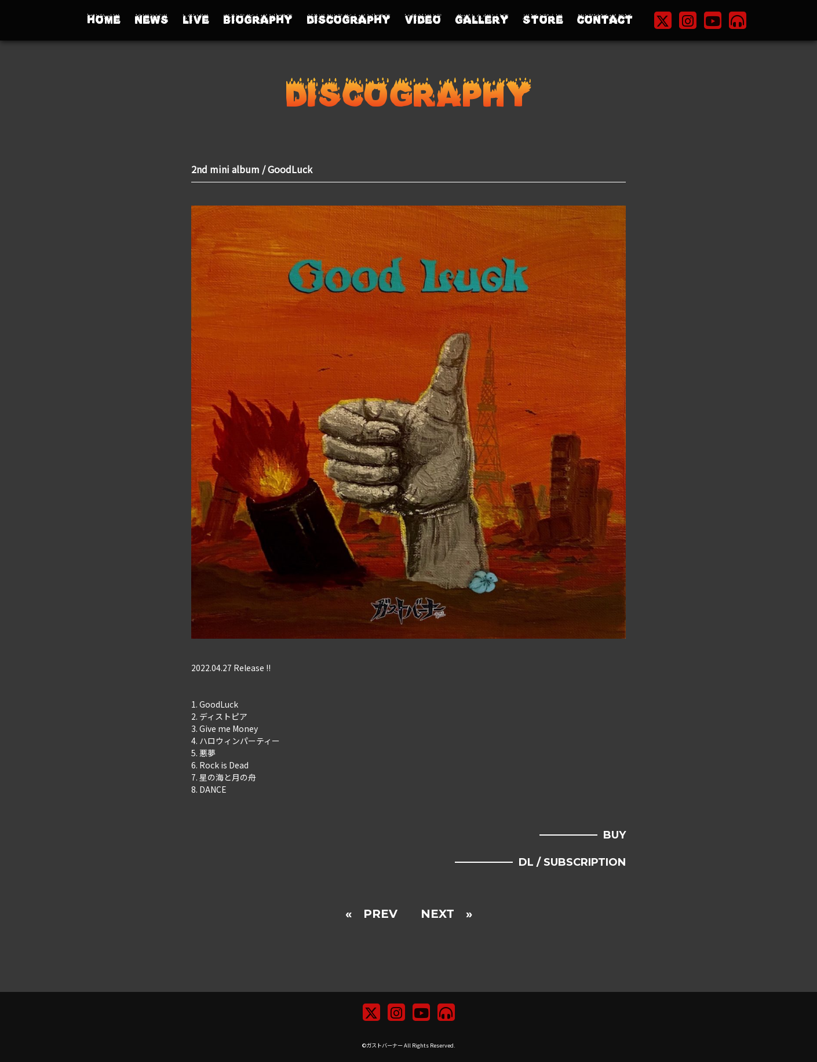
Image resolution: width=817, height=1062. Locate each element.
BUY (614, 835)
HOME (104, 20)
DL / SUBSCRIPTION (572, 862)
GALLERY (482, 20)
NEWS (151, 20)
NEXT (437, 914)
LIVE (196, 20)
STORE (543, 20)
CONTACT (605, 20)
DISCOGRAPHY (349, 20)
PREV (380, 914)
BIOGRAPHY (258, 20)
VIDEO (422, 20)
